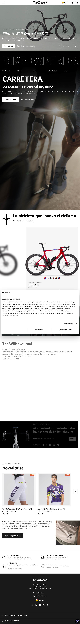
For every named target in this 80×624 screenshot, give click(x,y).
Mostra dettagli (69, 323)
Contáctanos (12, 557)
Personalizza (39, 329)
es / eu (65, 3)
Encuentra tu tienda (28, 99)
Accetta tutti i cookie (65, 329)
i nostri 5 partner (12, 302)
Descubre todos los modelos (23, 221)
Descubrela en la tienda (26, 46)
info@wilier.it (38, 593)
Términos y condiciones (54, 559)
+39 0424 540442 (40, 596)
